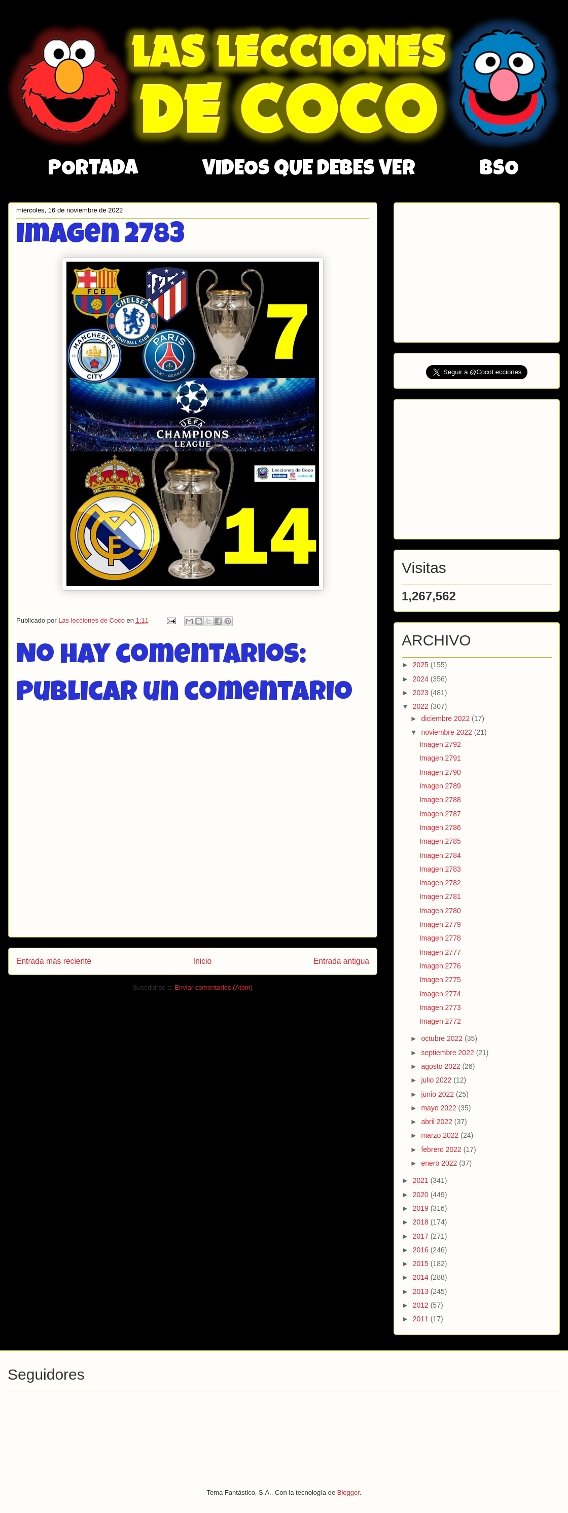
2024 (422, 679)
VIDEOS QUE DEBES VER (308, 170)
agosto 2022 (441, 1066)
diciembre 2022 (446, 718)
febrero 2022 (442, 1149)
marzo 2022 (440, 1135)
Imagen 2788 (440, 800)
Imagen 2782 (440, 883)
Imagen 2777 (440, 952)
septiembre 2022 (448, 1053)
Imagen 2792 (440, 744)
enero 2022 (440, 1163)
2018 (422, 1222)
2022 (422, 706)
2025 (422, 665)
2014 (422, 1277)
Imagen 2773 (440, 1007)
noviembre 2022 (447, 732)
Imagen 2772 (440, 1021)
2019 (422, 1208)
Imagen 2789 (440, 786)
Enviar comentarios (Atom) (213, 987)
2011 (422, 1319)
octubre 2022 (443, 1038)
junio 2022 (438, 1094)
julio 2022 (437, 1080)
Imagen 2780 (440, 911)
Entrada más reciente (53, 961)
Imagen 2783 (440, 869)
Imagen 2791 (440, 758)
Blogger (348, 1492)
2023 (422, 693)
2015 (422, 1263)
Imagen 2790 (440, 772)
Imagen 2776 (440, 966)
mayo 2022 (439, 1108)
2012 (422, 1305)
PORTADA (93, 170)
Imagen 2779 (440, 924)
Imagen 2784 (440, 855)
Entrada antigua (341, 961)
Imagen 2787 (440, 814)
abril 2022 (437, 1122)
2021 (422, 1180)
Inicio (202, 961)
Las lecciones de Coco (92, 620)
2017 (422, 1236)
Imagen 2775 (440, 980)
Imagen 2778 (440, 938)
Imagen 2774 (440, 994)
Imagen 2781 (440, 896)
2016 (422, 1250)
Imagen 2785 (440, 841)
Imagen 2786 (440, 827)
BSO (499, 170)
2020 (422, 1195)
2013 (422, 1291)
